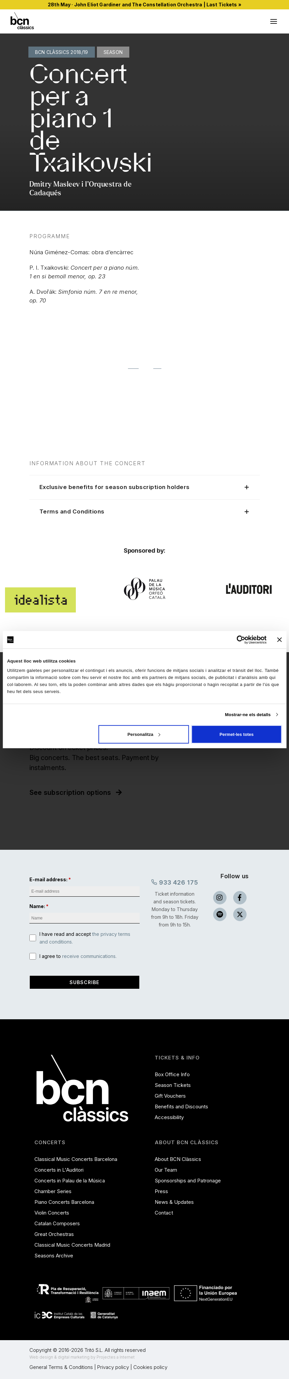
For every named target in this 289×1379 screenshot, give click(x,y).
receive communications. (89, 956)
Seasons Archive (53, 1255)
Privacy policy (113, 1367)
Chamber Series (52, 1191)
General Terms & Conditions (61, 1367)
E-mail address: (48, 879)
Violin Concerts (51, 1213)
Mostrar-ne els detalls (248, 714)
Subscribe (84, 982)
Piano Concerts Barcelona (64, 1202)
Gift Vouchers (170, 1096)
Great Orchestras (54, 1234)
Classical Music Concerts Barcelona (75, 1159)
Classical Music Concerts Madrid (72, 1245)
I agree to (78, 956)
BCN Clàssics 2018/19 (61, 52)
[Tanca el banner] (279, 639)
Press (161, 1191)
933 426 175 (174, 882)
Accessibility (169, 1117)
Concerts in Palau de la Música (69, 1180)
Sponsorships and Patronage (188, 1180)
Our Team (166, 1170)
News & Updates (174, 1202)
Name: (37, 906)
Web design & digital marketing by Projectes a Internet (82, 1357)
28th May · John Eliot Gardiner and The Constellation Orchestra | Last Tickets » (144, 4)
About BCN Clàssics (178, 1159)
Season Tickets (173, 1085)
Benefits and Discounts (181, 1106)
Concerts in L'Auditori (59, 1170)
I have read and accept (84, 938)
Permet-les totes (237, 734)
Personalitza (144, 734)
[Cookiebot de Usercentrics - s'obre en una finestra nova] (237, 639)
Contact (164, 1213)
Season (113, 52)
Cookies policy (150, 1367)
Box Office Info (172, 1074)
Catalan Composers (57, 1223)
